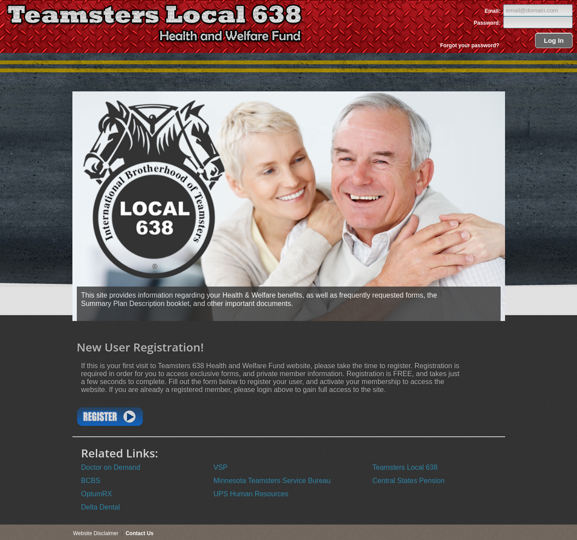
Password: (488, 23)
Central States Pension (409, 480)
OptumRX (96, 494)
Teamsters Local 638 (405, 467)
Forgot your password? (469, 45)
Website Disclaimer (95, 533)
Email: (493, 11)
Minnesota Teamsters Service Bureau (272, 480)
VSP (221, 467)
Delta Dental (100, 507)
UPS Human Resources (251, 494)
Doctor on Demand (110, 467)
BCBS (91, 480)
